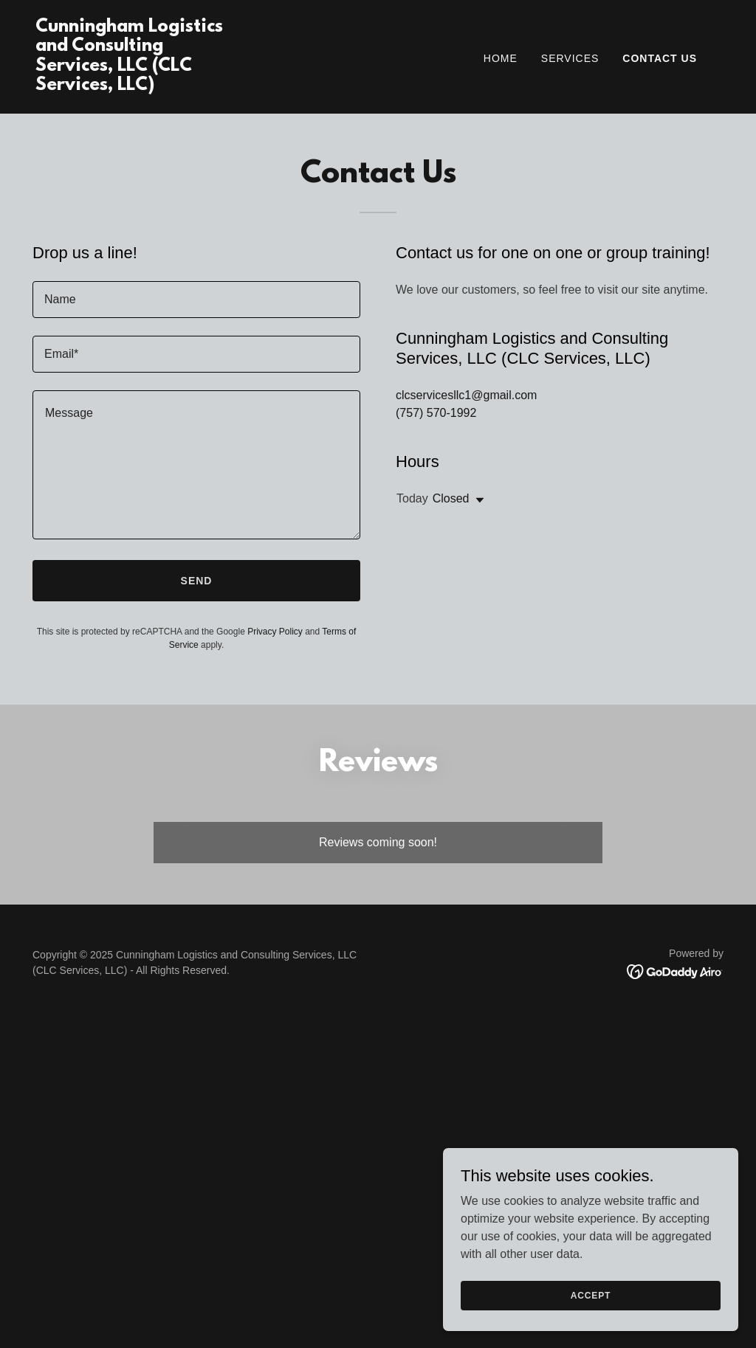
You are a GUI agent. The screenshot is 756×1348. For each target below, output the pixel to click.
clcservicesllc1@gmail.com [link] (466, 395)
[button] (477, 500)
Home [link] (501, 58)
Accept (591, 1295)
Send (197, 581)
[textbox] (196, 299)
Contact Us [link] (659, 58)
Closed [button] (451, 498)
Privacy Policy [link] (275, 631)
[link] (131, 86)
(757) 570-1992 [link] (436, 413)
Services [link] (570, 58)
